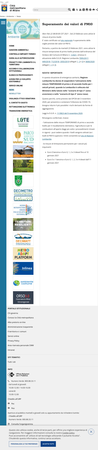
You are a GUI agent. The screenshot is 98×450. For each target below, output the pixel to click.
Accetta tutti (48, 444)
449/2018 (46, 61)
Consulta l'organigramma (22, 424)
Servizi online (16, 86)
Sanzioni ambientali (19, 50)
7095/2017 (83, 58)
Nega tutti (91, 432)
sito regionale (66, 40)
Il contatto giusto (18, 103)
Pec (12, 404)
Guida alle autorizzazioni (21, 58)
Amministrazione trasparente (20, 327)
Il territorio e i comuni (17, 331)
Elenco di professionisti (21, 75)
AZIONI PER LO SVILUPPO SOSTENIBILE (20, 80)
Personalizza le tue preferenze (24, 444)
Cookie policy (68, 432)
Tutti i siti (12, 362)
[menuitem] (23, 46)
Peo (13, 408)
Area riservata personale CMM (21, 345)
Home (2, 16)
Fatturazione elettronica (22, 107)
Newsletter (15, 94)
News (19, 16)
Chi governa (13, 313)
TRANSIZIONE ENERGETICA (20, 111)
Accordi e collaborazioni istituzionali (21, 70)
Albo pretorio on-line (17, 322)
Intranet (11, 350)
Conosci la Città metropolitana (21, 318)
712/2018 (55, 61)
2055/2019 (64, 61)
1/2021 (74, 55)
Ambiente (10, 16)
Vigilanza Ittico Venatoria (22, 99)
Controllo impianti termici (22, 54)
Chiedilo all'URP (15, 399)
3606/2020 (90, 61)
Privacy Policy (13, 341)
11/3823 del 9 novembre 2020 (69, 113)
